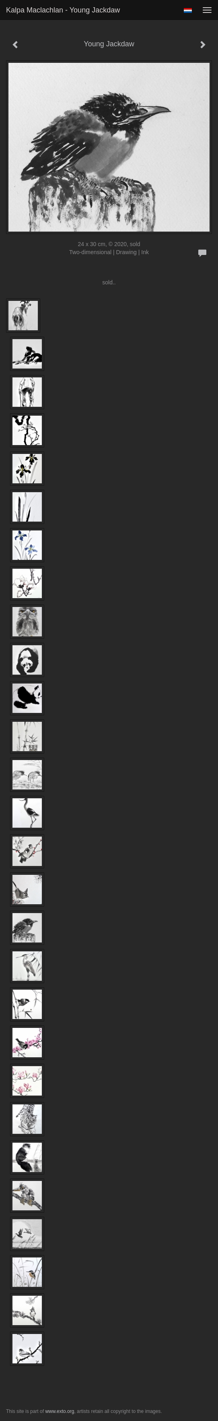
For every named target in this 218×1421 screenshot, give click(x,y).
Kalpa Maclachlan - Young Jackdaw (63, 10)
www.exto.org (59, 1411)
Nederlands (187, 10)
